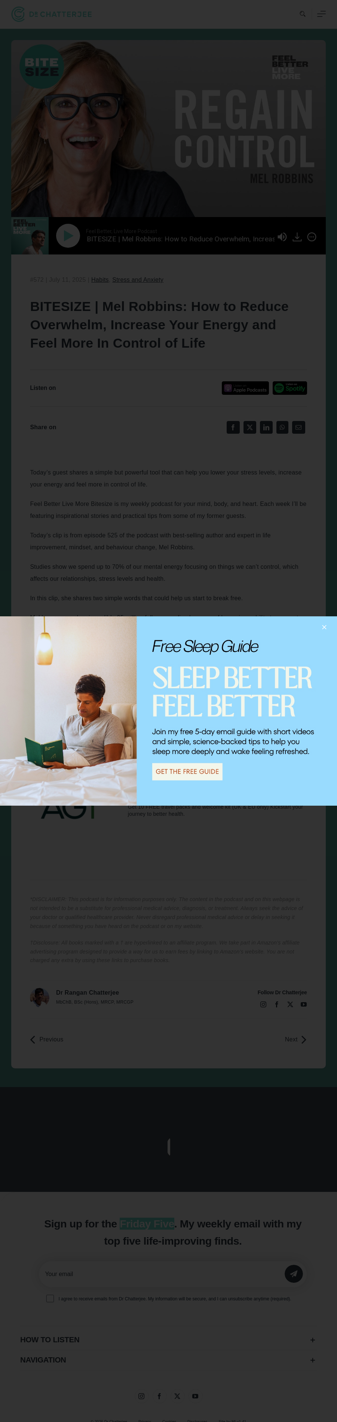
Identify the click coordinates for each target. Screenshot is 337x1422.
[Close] (324, 627)
